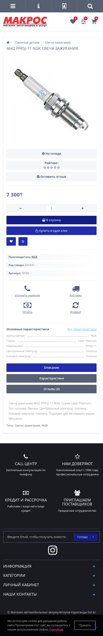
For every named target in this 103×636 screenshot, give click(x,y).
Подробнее (56, 629)
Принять (85, 625)
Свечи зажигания (27, 425)
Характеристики (51, 378)
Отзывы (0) (52, 389)
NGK (45, 425)
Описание (51, 368)
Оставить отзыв (53, 177)
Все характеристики (82, 329)
